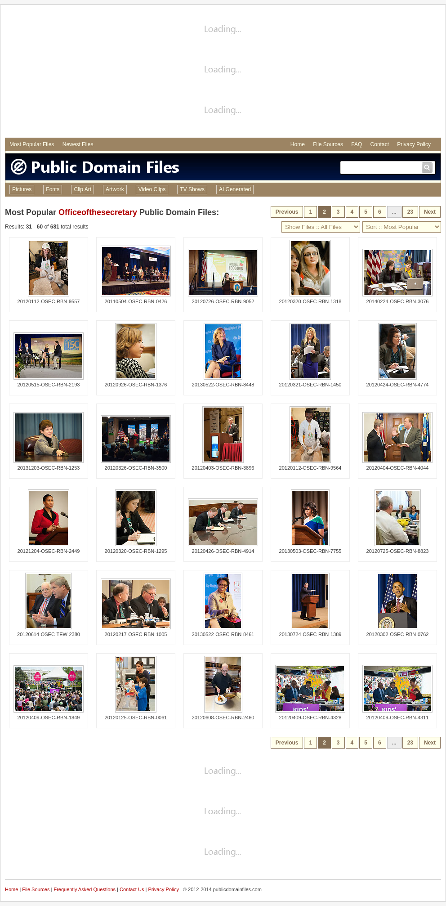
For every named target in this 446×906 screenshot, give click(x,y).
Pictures (21, 189)
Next (430, 212)
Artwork (115, 189)
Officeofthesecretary (97, 212)
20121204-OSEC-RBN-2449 (49, 551)
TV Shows (192, 189)
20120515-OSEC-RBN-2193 (49, 384)
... (394, 212)
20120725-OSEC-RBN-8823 (397, 551)
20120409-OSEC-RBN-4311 (397, 717)
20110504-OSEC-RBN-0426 (136, 301)
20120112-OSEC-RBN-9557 (49, 301)
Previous (287, 212)
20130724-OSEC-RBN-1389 (310, 634)
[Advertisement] (223, 72)
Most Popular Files (31, 144)
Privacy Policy (414, 144)
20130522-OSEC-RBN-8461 (223, 634)
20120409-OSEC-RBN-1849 (49, 717)
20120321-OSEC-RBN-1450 (310, 384)
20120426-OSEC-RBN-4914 (223, 551)
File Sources (328, 144)
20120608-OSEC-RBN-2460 (223, 717)
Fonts (52, 189)
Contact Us (132, 889)
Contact (379, 144)
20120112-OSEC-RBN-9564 (310, 468)
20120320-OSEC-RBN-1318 (310, 301)
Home (297, 144)
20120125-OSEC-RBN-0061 (136, 717)
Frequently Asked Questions (85, 889)
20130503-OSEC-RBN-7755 (310, 551)
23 (410, 212)
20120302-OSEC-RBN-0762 (397, 634)
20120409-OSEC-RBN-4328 (310, 717)
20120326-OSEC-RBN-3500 (136, 468)
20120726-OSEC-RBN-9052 (223, 301)
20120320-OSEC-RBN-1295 (136, 551)
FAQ (356, 144)
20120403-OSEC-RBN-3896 (223, 468)
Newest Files (78, 144)
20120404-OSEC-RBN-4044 (397, 468)
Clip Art (82, 189)
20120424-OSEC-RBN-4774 (397, 384)
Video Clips (151, 189)
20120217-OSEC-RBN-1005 (136, 634)
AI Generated (235, 189)
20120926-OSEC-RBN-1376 (136, 384)
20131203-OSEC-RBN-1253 (49, 468)
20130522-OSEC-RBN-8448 (223, 384)
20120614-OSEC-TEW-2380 (48, 634)
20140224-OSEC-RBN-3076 (397, 301)
